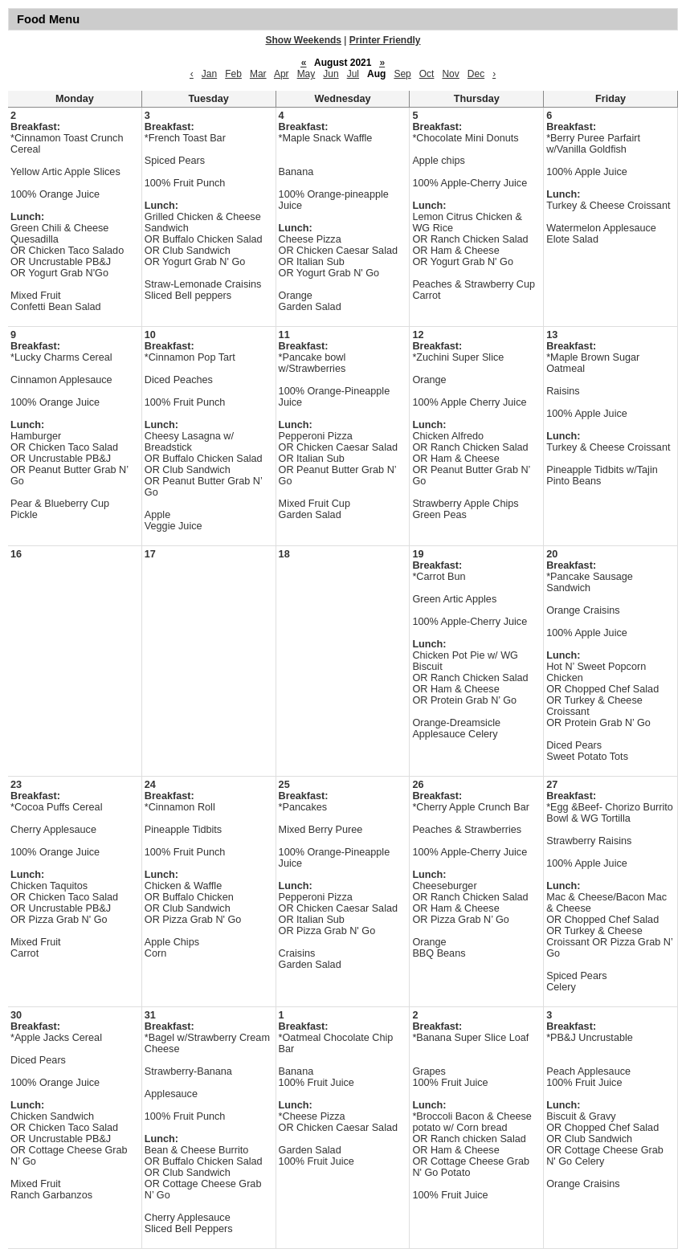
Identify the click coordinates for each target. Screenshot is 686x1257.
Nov (450, 74)
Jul (353, 74)
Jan (209, 74)
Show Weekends (303, 40)
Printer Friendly (385, 40)
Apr (281, 74)
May (306, 74)
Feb (233, 74)
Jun (330, 74)
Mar (258, 74)
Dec (476, 74)
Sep (402, 74)
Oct (427, 74)
